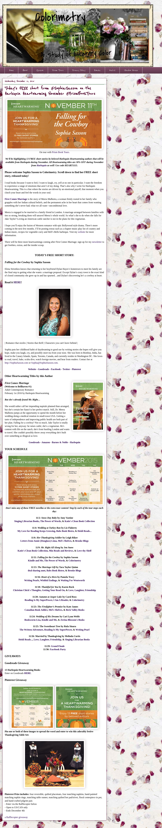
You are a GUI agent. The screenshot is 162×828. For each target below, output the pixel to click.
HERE (17, 282)
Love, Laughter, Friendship (82, 590)
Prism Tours (57, 70)
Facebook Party (58, 649)
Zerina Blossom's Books (72, 620)
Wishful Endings (48, 580)
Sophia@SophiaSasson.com (44, 363)
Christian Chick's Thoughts (27, 590)
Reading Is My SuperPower (38, 600)
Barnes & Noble (60, 442)
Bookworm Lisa (32, 620)
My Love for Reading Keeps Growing (36, 531)
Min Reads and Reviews (61, 550)
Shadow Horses (131, 70)
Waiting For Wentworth (73, 580)
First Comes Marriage (16, 199)
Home (11, 70)
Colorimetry (75, 560)
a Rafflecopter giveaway (16, 817)
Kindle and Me (35, 560)
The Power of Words (50, 521)
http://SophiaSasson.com (16, 363)
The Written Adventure (31, 629)
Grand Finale (58, 646)
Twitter (66, 369)
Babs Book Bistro (65, 531)
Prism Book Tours (60, 152)
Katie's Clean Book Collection (80, 521)
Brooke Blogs (82, 541)
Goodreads (43, 369)
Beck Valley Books (75, 610)
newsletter (97, 242)
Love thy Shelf (84, 550)
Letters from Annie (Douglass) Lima (38, 541)
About (25, 70)
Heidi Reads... (84, 531)
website (81, 232)
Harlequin (42, 165)
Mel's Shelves (64, 541)
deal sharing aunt (36, 570)
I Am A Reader (60, 600)
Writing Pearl (82, 629)
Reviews (40, 70)
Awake (97, 70)
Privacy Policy (78, 70)
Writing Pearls (31, 580)
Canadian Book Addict (36, 610)
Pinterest (76, 369)
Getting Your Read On (53, 590)
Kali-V (112, 70)
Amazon (46, 442)
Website (32, 369)
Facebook (56, 369)
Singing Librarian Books (26, 521)
